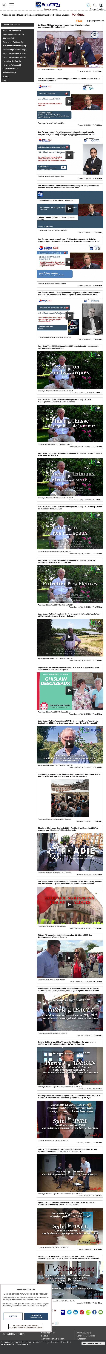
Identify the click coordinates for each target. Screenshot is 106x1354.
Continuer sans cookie (36, 1316)
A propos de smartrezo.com (52, 1339)
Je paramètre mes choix (93, 1343)
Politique (77, 14)
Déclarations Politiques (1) (13, 42)
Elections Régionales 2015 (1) (14, 53)
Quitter (13, 1316)
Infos (83, 1333)
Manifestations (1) (9, 73)
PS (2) (5, 80)
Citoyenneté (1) (8, 38)
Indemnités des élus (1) (12, 61)
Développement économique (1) (15, 46)
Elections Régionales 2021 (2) (14, 57)
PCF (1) (5, 76)
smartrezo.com (14, 1334)
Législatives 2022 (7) (11, 69)
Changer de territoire (97, 9)
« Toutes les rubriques (11, 25)
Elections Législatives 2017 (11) (15, 50)
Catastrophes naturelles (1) (13, 34)
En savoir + (46, 1336)
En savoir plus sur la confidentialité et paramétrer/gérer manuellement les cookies (26, 1327)
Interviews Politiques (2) (12, 65)
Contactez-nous (48, 1333)
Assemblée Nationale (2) (12, 30)
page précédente (95, 20)
